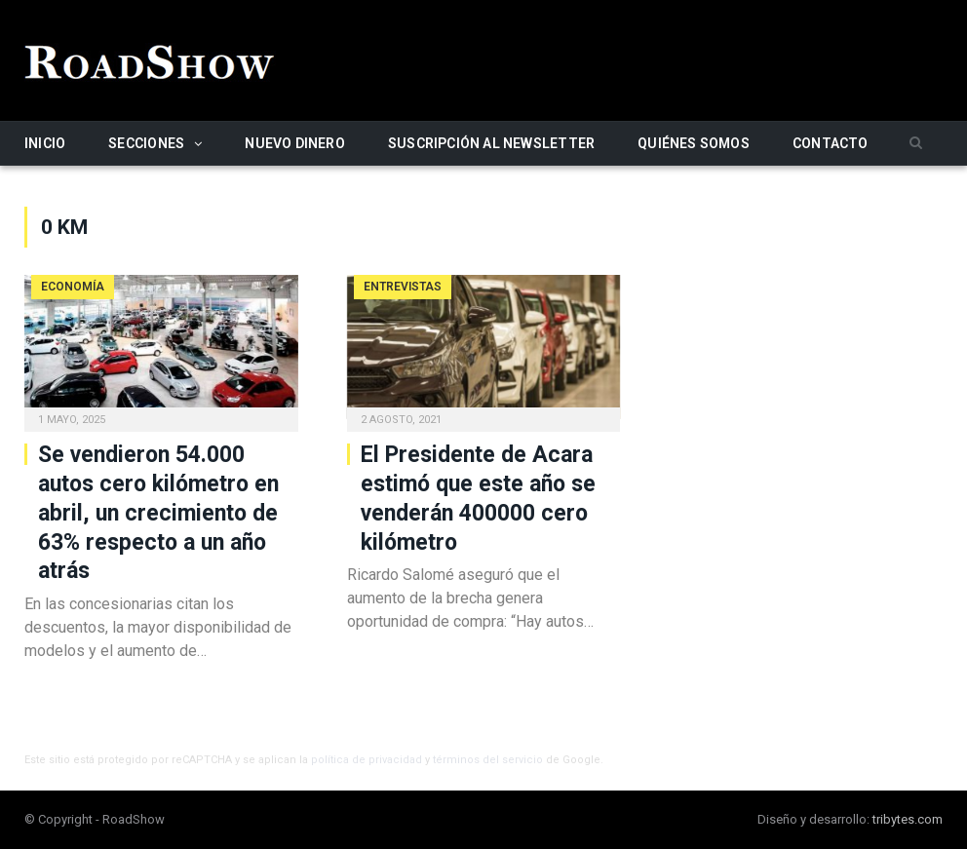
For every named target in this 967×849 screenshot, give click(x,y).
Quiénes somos (694, 143)
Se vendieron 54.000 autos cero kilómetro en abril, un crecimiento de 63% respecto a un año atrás (158, 513)
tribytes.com (907, 819)
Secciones (146, 143)
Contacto (831, 143)
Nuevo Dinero (295, 143)
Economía (72, 286)
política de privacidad (366, 759)
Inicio (44, 143)
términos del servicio (488, 759)
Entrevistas (403, 286)
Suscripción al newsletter (491, 143)
